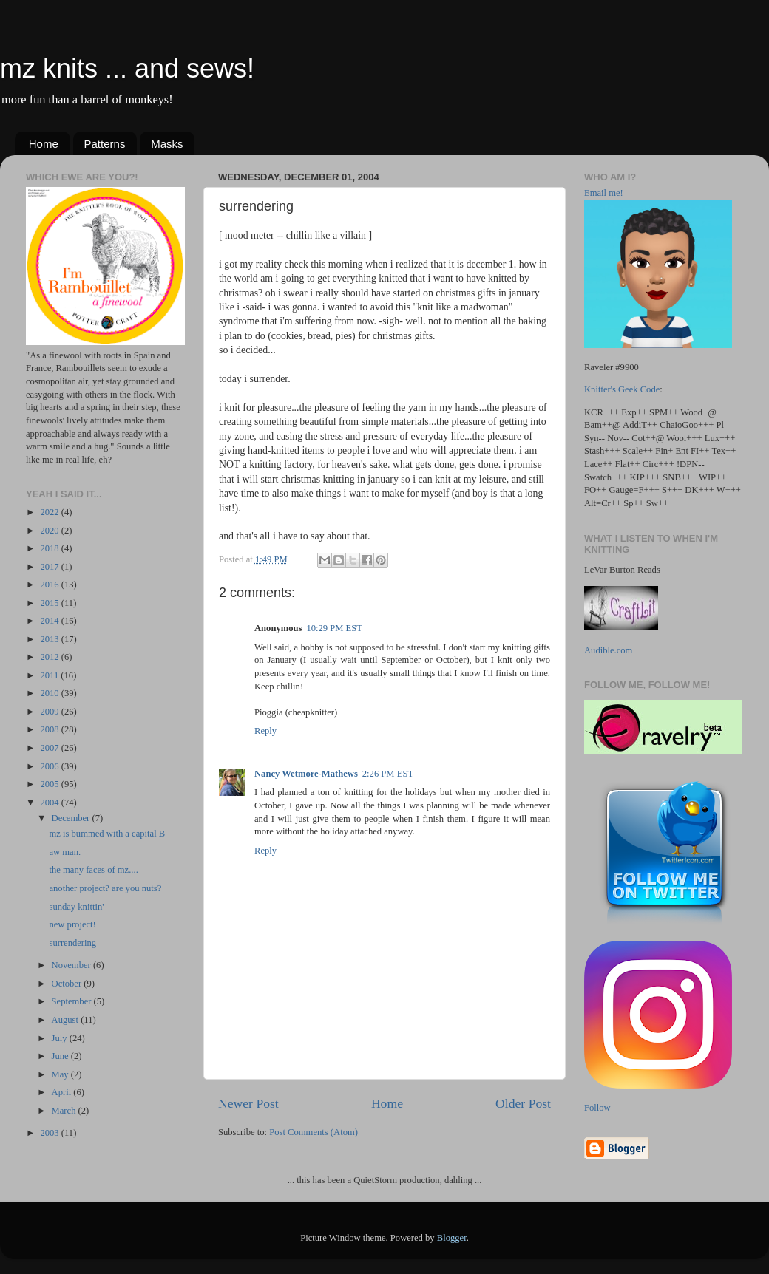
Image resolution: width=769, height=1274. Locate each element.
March (65, 1111)
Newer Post (248, 1103)
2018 (50, 548)
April (63, 1092)
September (73, 1001)
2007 (50, 748)
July (61, 1038)
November (72, 965)
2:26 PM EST (387, 774)
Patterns (105, 143)
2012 (50, 657)
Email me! (603, 193)
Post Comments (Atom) (313, 1132)
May (61, 1074)
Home (43, 143)
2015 (50, 603)
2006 (50, 766)
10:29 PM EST (334, 628)
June (61, 1056)
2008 (50, 729)
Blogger (452, 1238)
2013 (50, 639)
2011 (50, 675)
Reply (265, 731)
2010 (50, 693)
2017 (50, 567)
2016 (50, 584)
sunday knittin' (76, 907)
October (68, 983)
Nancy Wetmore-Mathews (306, 774)
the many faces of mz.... (93, 870)
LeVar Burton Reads (622, 570)
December (72, 818)
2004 (50, 802)
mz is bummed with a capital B (107, 833)
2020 (50, 530)
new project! (72, 924)
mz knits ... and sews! (127, 68)
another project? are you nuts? (105, 888)
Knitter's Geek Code (622, 389)
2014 (50, 621)
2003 (50, 1133)
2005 (50, 784)
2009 (50, 711)
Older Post (523, 1103)
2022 (50, 512)
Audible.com (608, 650)
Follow (597, 1108)
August (66, 1020)
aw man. (65, 852)
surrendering (72, 943)
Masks (167, 143)
